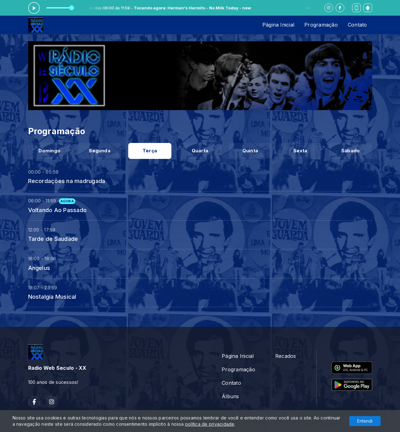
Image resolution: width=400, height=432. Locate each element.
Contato (357, 25)
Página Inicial (278, 25)
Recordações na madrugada (66, 180)
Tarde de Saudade (53, 238)
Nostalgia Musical (52, 296)
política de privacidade (210, 424)
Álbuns (230, 396)
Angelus (39, 267)
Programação (321, 25)
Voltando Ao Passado (57, 209)
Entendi (364, 421)
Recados (285, 356)
